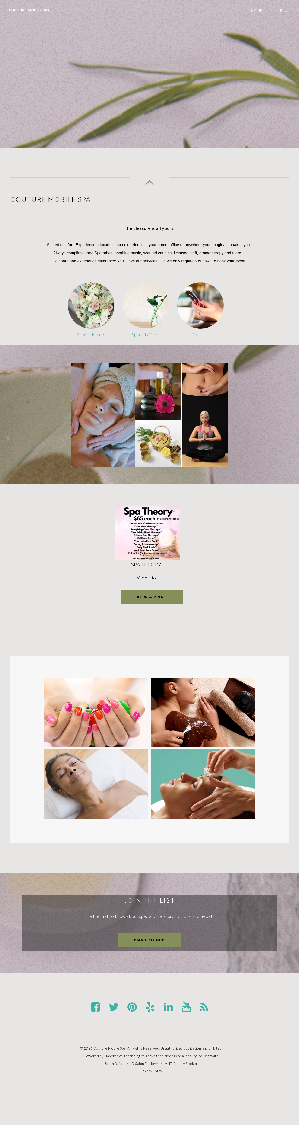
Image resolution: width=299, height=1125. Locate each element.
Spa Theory (147, 565)
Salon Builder (115, 1063)
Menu (282, 10)
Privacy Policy (151, 1071)
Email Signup (149, 940)
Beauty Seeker (185, 1063)
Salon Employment (149, 1063)
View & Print (152, 597)
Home (256, 10)
